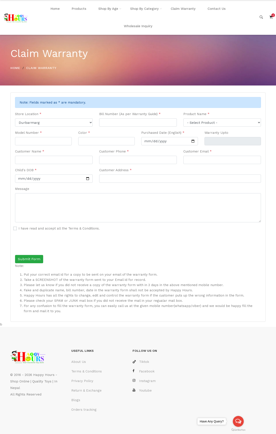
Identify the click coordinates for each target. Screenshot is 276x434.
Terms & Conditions (86, 371)
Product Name (196, 114)
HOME (15, 68)
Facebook (144, 371)
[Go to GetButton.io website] (238, 429)
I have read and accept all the (59, 228)
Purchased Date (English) (162, 133)
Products (79, 9)
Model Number (28, 133)
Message (22, 189)
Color (84, 133)
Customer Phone (114, 151)
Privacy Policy (82, 381)
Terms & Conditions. (84, 228)
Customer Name (29, 151)
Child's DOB (26, 170)
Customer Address (115, 170)
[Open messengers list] (238, 421)
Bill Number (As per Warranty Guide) (130, 114)
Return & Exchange (86, 390)
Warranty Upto (216, 133)
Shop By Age (108, 9)
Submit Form (29, 259)
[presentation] (48, 243)
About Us (78, 362)
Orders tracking (84, 410)
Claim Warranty (183, 9)
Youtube (142, 390)
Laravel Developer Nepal (30, 407)
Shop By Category (144, 9)
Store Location (28, 114)
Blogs (75, 400)
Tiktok (141, 362)
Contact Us (217, 9)
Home (55, 9)
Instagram (144, 381)
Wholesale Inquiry (138, 26)
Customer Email (197, 151)
